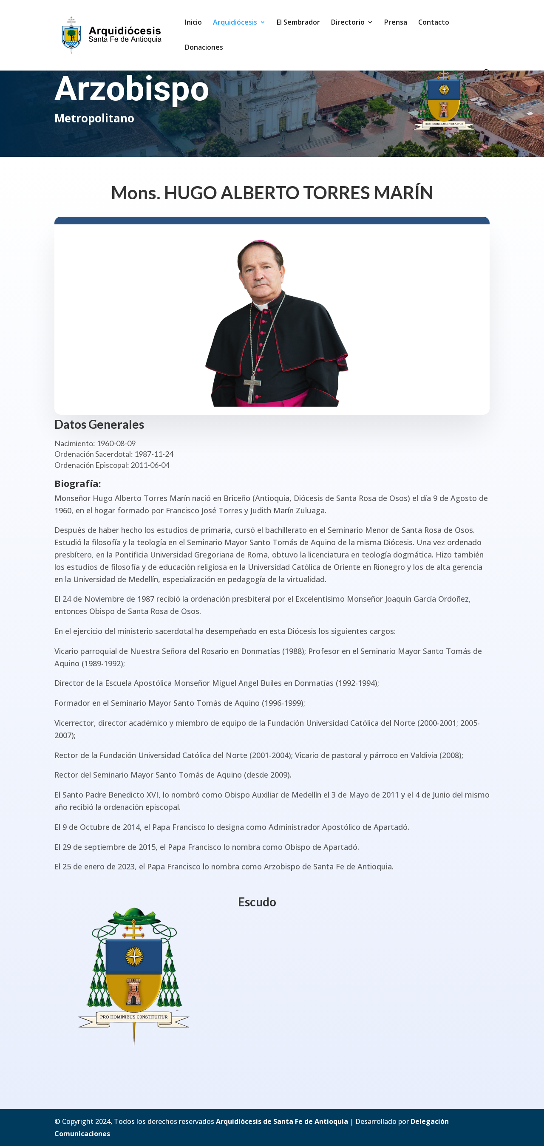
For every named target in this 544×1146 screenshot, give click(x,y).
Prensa (395, 23)
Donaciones (204, 48)
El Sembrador (298, 23)
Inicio (193, 23)
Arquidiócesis (235, 23)
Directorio (348, 23)
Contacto (433, 23)
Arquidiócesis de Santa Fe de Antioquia (282, 1121)
